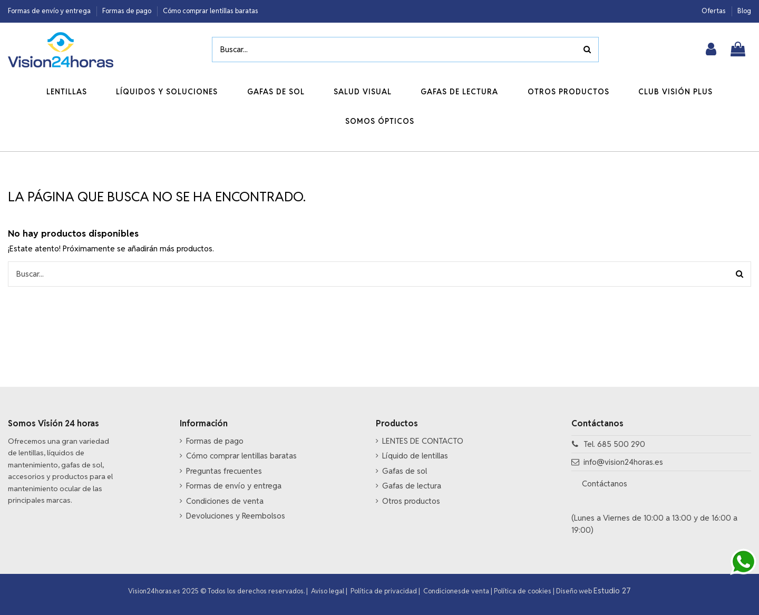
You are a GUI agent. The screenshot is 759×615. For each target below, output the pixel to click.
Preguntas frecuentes (224, 471)
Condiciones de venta (225, 501)
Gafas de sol (404, 471)
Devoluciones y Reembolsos (235, 516)
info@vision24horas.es (623, 462)
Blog (744, 10)
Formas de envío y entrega (50, 10)
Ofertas (714, 10)
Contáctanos (605, 484)
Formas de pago (127, 10)
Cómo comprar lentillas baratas (210, 10)
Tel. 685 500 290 (614, 444)
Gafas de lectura (411, 486)
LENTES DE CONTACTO (422, 441)
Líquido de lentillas (415, 456)
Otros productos (411, 501)
